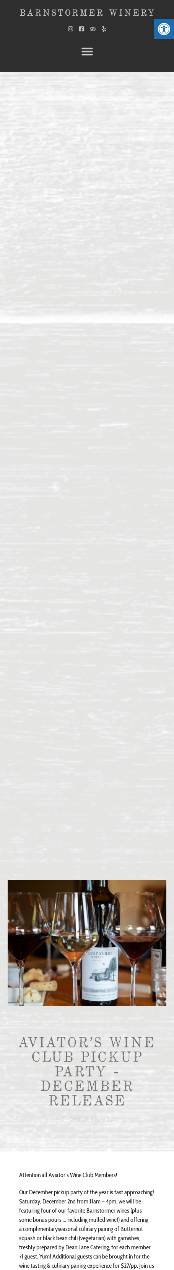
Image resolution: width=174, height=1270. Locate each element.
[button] (87, 51)
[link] (164, 29)
